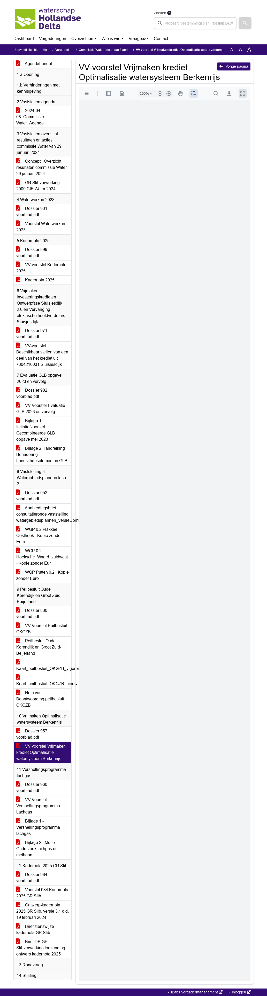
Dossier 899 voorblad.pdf (31, 252)
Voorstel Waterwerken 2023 (40, 227)
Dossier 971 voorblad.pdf (31, 333)
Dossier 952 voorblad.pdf (31, 496)
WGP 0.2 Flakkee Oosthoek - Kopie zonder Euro (39, 535)
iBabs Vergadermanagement (196, 992)
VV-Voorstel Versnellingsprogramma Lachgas (38, 805)
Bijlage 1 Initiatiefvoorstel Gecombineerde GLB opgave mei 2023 (35, 429)
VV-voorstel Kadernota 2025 (41, 268)
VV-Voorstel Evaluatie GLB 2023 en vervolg (40, 408)
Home (47, 50)
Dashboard (23, 38)
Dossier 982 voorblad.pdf (31, 393)
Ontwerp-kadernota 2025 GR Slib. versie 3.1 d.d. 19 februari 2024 (42, 911)
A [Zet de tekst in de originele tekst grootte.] (231, 50)
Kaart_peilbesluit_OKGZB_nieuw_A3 (43, 680)
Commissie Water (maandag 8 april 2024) (108, 50)
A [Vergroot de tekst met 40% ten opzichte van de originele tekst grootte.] (249, 50)
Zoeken (160, 13)
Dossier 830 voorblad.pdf (31, 613)
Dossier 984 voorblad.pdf (31, 877)
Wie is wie (111, 38)
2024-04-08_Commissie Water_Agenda (30, 116)
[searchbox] (195, 23)
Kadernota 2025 (35, 280)
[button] (245, 23)
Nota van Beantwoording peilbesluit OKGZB (40, 699)
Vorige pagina (233, 66)
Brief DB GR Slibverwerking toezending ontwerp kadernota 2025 (40, 947)
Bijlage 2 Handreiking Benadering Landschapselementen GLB (41, 454)
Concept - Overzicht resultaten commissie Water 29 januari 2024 (41, 167)
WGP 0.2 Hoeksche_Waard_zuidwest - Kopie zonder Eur (42, 557)
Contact (161, 38)
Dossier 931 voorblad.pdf (31, 211)
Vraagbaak (139, 38)
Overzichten (82, 38)
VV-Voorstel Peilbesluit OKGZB (41, 628)
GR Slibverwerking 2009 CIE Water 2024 (38, 185)
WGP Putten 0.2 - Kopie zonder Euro (42, 575)
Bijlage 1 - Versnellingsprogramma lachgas (38, 827)
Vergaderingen (52, 38)
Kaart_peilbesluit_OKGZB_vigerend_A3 (43, 665)
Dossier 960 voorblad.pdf (31, 787)
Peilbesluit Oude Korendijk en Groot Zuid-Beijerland (38, 647)
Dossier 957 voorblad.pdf (31, 734)
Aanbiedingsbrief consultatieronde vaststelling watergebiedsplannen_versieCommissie (43, 514)
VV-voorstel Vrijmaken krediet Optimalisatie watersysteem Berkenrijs (41, 752)
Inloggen (241, 992)
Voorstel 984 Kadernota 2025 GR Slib (42, 893)
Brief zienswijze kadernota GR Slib (35, 929)
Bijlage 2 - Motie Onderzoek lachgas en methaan (37, 848)
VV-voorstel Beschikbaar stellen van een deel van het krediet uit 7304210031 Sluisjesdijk (42, 355)
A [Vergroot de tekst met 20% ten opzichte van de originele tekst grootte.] (240, 49)
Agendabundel (34, 63)
